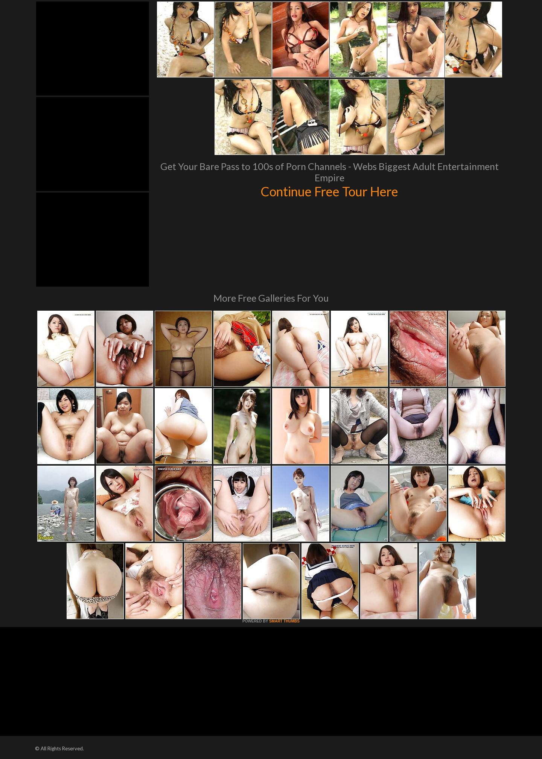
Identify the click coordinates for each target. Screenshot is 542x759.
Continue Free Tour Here (329, 191)
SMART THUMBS (284, 621)
